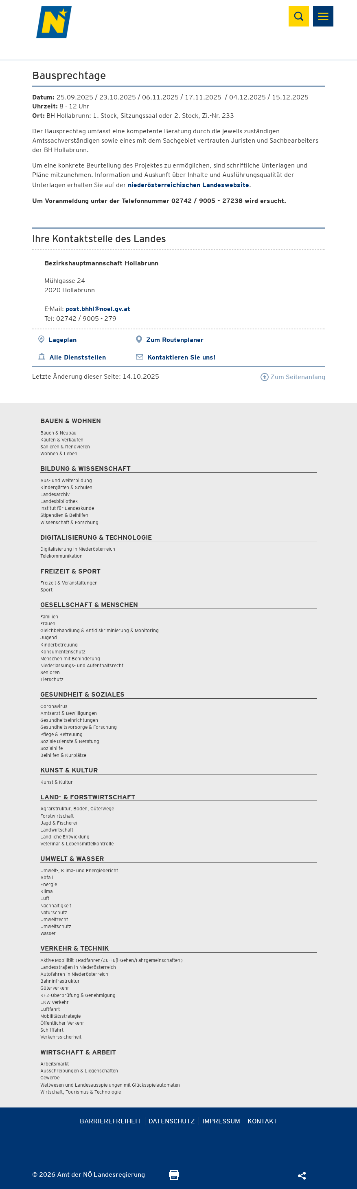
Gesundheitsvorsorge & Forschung (78, 727)
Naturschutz (53, 912)
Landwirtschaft (56, 830)
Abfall (46, 877)
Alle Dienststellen (77, 357)
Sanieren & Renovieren (65, 446)
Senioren (50, 672)
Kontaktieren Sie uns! (181, 357)
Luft (44, 898)
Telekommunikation (61, 556)
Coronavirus (54, 706)
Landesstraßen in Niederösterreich (78, 967)
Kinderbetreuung (59, 645)
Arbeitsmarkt (54, 1064)
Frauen (47, 623)
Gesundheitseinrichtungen (69, 720)
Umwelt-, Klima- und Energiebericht (79, 870)
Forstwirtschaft (57, 816)
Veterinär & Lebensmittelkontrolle (77, 843)
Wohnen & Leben (58, 453)
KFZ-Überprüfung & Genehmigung (78, 995)
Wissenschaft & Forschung (69, 522)
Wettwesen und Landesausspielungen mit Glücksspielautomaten (110, 1085)
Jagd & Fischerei (58, 823)
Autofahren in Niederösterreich (74, 974)
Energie (48, 884)
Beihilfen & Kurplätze (63, 755)
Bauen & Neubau (58, 433)
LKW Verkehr (54, 1002)
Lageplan (62, 340)
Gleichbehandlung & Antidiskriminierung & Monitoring (99, 630)
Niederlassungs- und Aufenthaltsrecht (81, 665)
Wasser (48, 933)
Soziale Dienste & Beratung (69, 741)
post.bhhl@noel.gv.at (98, 309)
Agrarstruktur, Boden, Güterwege (77, 808)
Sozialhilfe (51, 748)
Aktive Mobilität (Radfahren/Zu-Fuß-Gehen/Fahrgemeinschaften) (111, 960)
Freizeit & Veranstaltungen (69, 583)
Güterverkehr (54, 988)
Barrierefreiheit (110, 1121)
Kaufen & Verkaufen (61, 440)
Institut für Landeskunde (67, 508)
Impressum (221, 1121)
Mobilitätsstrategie (60, 1016)
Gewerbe (49, 1077)
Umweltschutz (55, 926)
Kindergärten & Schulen (66, 487)
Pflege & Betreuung (61, 734)
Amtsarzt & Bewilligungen (68, 713)
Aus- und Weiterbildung (66, 480)
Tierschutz (52, 679)
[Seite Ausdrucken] (174, 1178)
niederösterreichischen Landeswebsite (188, 185)
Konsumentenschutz (62, 652)
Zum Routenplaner (175, 340)
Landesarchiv (55, 494)
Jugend (48, 637)
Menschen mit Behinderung (70, 658)
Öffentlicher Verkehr (62, 1023)
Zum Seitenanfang (293, 377)
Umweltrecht (54, 919)
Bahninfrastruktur (60, 981)
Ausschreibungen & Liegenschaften (79, 1071)
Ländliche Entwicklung (65, 837)
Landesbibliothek (59, 501)
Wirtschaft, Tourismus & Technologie (80, 1092)
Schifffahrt (52, 1030)
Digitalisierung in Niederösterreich (77, 549)
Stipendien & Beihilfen (64, 515)
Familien (49, 616)
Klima (46, 891)
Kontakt (262, 1121)
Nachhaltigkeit (55, 905)
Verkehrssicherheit (60, 1037)
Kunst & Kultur (56, 782)
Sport (46, 590)
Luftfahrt (50, 1009)
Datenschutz (172, 1121)
